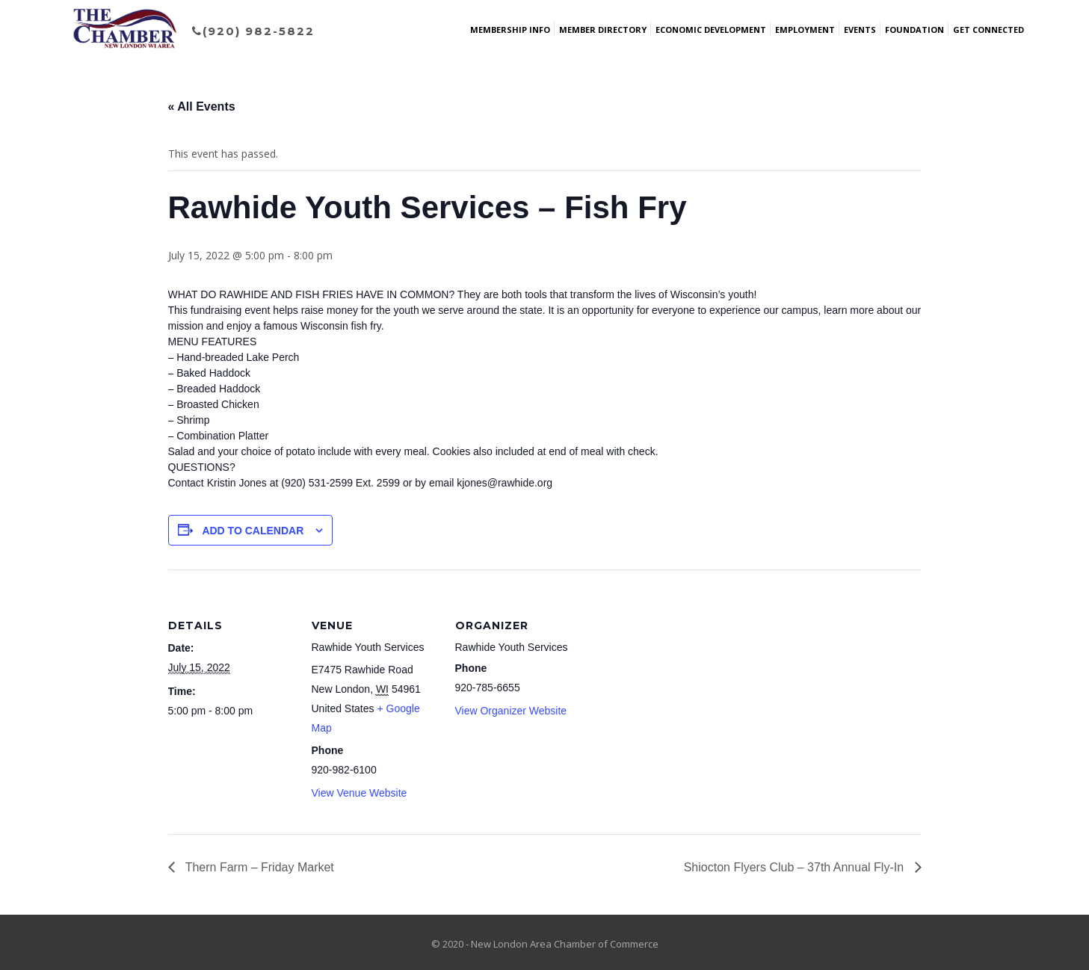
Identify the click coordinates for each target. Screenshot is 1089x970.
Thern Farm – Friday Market (258, 867)
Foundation (914, 29)
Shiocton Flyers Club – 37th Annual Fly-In (795, 867)
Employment (805, 29)
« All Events (201, 106)
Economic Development (710, 29)
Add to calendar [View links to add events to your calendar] (252, 531)
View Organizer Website (511, 711)
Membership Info (510, 29)
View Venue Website (359, 793)
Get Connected (988, 29)
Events (860, 29)
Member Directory (603, 29)
